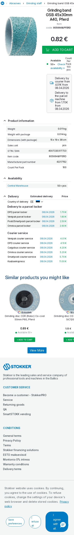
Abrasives (15, 3)
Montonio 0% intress (16, 459)
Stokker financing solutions (21, 450)
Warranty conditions (16, 464)
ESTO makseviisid (14, 454)
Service (8, 399)
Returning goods (13, 404)
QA (5, 409)
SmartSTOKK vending (17, 414)
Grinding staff (34, 3)
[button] (63, 525)
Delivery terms (12, 469)
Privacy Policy (12, 440)
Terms (7, 445)
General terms (12, 435)
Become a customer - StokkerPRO (24, 395)
